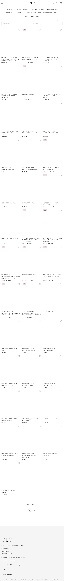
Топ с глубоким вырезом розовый (29, 132)
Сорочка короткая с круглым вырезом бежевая (51, 59)
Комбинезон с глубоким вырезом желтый (30, 455)
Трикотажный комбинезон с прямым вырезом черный (11, 276)
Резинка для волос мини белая (51, 384)
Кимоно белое (28, 94)
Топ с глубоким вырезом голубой (50, 132)
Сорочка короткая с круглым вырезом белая (51, 95)
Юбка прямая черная (9, 238)
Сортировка (17, 23)
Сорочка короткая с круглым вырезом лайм (9, 132)
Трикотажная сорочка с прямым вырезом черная (52, 239)
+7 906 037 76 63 (6, 553)
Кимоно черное (28, 275)
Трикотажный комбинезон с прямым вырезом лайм (11, 313)
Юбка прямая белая (9, 203)
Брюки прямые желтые (52, 419)
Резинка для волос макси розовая (9, 384)
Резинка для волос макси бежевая (30, 349)
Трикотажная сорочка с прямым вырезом (52, 275)
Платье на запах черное (8, 491)
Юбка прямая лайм (30, 203)
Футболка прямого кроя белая (51, 204)
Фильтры (47, 23)
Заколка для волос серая (9, 349)
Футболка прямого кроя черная (51, 168)
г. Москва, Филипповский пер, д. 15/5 (13, 557)
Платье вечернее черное (50, 454)
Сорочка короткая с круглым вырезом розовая (9, 95)
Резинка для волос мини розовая (9, 419)
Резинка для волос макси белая (30, 384)
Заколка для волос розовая (30, 419)
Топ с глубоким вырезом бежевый (29, 168)
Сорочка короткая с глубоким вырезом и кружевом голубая (10, 59)
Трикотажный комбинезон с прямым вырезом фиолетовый (31, 313)
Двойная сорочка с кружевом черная (30, 58)
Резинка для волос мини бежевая (51, 349)
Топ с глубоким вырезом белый (7, 168)
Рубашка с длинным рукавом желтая (9, 454)
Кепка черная (48, 311)
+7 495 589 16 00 (6, 551)
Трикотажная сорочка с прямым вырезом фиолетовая (31, 239)
